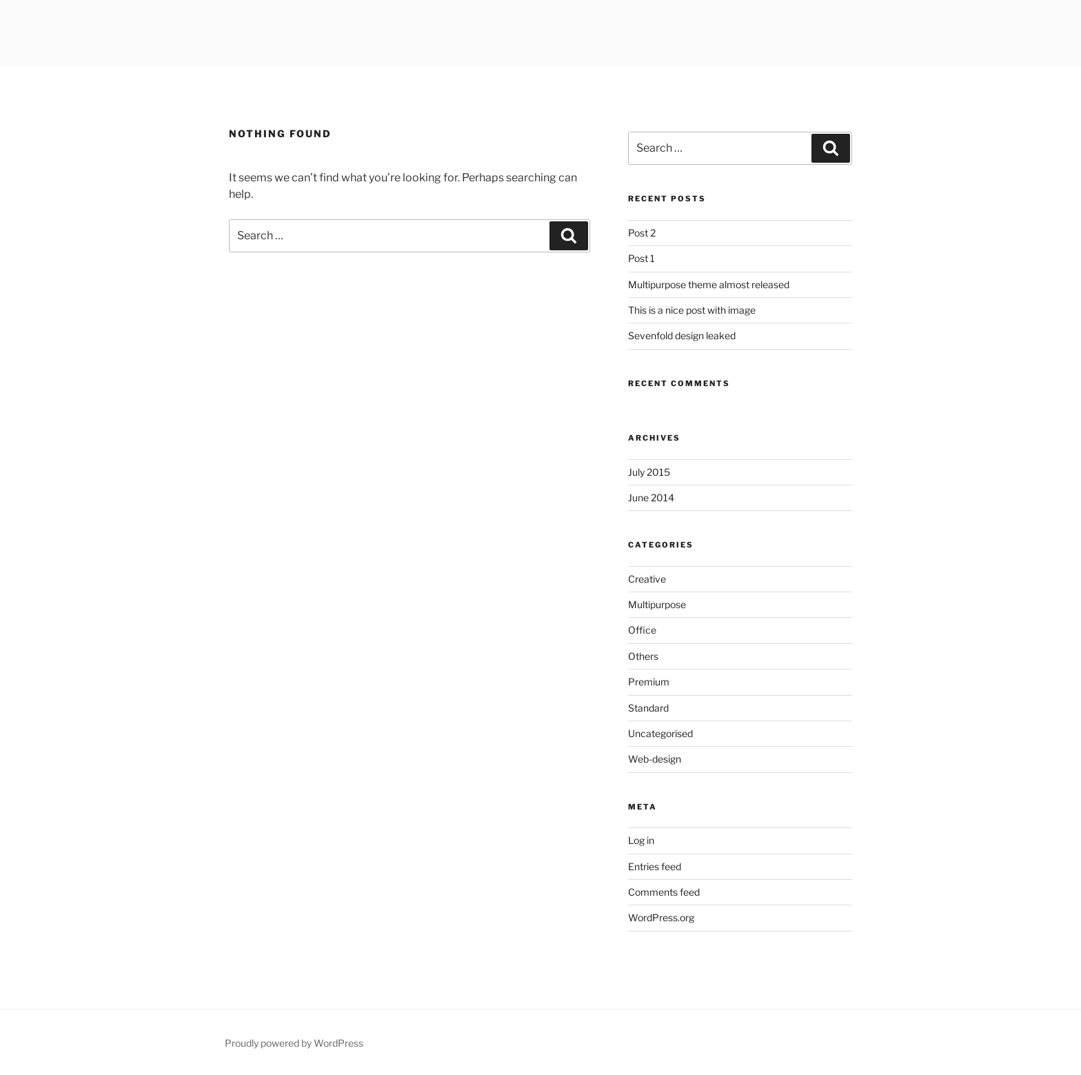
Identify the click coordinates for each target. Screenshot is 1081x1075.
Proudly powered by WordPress (294, 1043)
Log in (641, 840)
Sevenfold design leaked (682, 335)
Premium (648, 681)
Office (642, 630)
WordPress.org (661, 917)
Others (643, 656)
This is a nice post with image (692, 310)
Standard (648, 708)
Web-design (654, 759)
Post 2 (642, 233)
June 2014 (651, 497)
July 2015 (649, 472)
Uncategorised (660, 733)
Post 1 (641, 258)
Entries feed (654, 866)
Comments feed (664, 892)
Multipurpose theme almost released (708, 284)
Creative (647, 579)
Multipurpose (657, 604)
